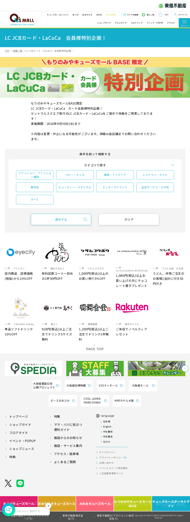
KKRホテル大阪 (124, 400)
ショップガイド (104, 23)
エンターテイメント (115, 187)
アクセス (171, 23)
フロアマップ (137, 23)
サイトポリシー (107, 452)
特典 (12, 456)
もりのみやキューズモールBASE (133, 503)
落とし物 (150, 14)
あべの (75, 14)
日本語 (106, 421)
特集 (57, 416)
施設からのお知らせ (68, 437)
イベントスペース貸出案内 (113, 468)
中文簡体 (108, 436)
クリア (129, 219)
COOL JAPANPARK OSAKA (92, 400)
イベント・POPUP (155, 23)
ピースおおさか (60, 400)
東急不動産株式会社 (73, 517)
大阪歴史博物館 (76, 385)
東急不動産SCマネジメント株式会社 (115, 517)
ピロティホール (108, 385)
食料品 (35, 187)
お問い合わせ (106, 462)
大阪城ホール (140, 385)
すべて (35, 199)
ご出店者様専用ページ (111, 473)
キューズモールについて (58, 14)
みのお (99, 14)
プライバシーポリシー (111, 457)
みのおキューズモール (94, 503)
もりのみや (111, 14)
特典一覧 (17, 50)
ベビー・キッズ (75, 175)
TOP (7, 50)
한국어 (106, 441)
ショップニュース (21, 448)
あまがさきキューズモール (57, 503)
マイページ (182, 14)
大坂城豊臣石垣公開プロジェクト (44, 385)
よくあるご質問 (65, 462)
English (107, 426)
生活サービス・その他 (155, 187)
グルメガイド (121, 23)
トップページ (18, 416)
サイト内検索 (132, 14)
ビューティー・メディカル (75, 187)
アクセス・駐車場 (66, 453)
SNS (166, 14)
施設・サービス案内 (68, 445)
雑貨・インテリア (115, 175)
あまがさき (87, 14)
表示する (61, 219)
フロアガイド (18, 432)
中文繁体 (108, 431)
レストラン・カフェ (155, 175)
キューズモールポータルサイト (171, 503)
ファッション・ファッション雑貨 (34, 175)
